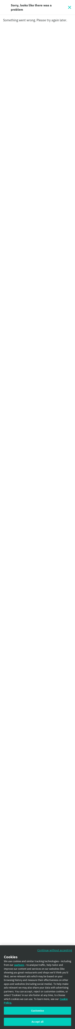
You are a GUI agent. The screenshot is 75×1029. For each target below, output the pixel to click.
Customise (37, 1011)
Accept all (37, 1022)
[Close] (69, 7)
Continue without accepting (54, 951)
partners (19, 965)
